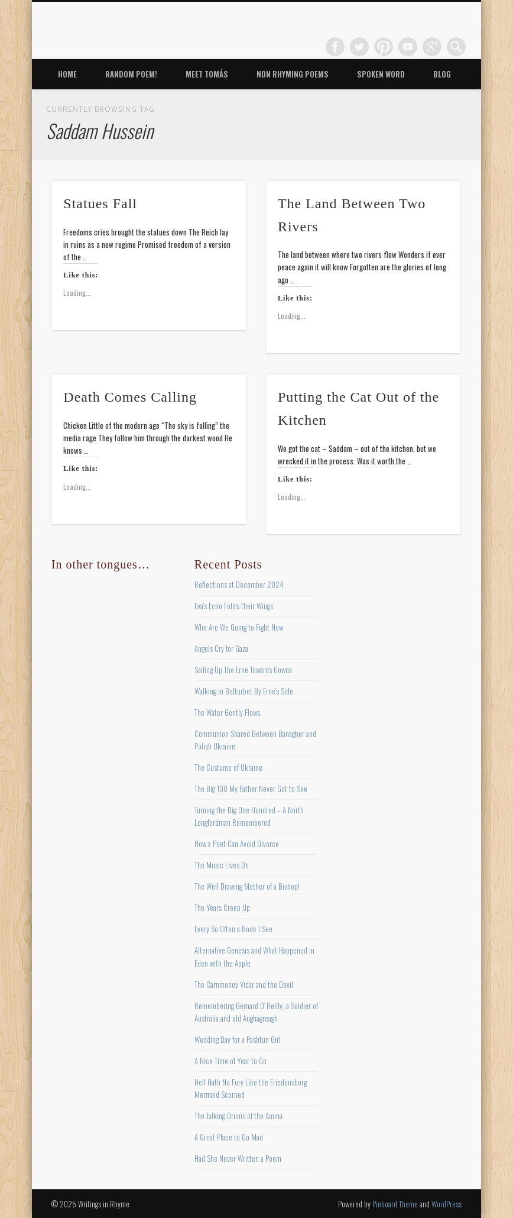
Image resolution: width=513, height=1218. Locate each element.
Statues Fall (100, 203)
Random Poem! (131, 74)
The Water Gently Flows (227, 712)
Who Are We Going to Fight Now (238, 627)
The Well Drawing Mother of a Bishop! (247, 886)
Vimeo (407, 46)
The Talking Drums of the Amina (238, 1116)
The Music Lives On (221, 865)
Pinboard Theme (395, 1204)
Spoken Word (381, 74)
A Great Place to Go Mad (228, 1137)
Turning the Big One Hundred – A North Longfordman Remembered (249, 816)
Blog (442, 74)
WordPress (446, 1204)
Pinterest (383, 46)
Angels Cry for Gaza (221, 648)
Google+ (432, 46)
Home (67, 74)
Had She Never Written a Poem (237, 1158)
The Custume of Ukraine (228, 767)
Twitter (359, 46)
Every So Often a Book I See (233, 929)
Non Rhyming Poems (292, 74)
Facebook (335, 46)
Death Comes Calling (130, 397)
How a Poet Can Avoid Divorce (236, 843)
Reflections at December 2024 (239, 584)
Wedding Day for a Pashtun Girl (237, 1039)
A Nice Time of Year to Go (230, 1061)
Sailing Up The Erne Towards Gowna (243, 670)
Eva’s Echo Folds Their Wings (233, 606)
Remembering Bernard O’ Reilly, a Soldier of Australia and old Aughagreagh (256, 1012)
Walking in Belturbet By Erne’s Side (243, 691)
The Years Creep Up (222, 907)
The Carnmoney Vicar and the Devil (243, 984)
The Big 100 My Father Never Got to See (250, 788)
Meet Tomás (207, 74)
